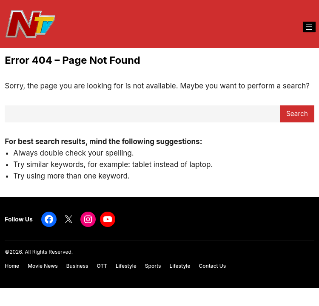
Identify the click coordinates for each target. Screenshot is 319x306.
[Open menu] (309, 27)
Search (297, 114)
